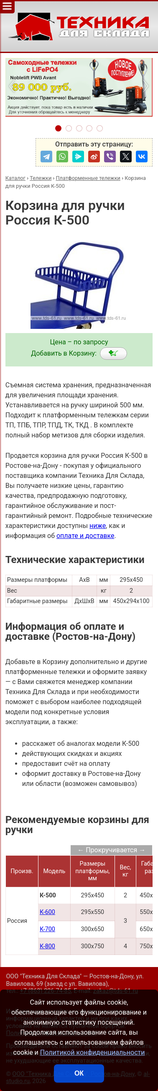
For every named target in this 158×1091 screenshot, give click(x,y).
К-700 (47, 929)
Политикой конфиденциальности (92, 1052)
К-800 (47, 946)
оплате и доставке (85, 536)
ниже (97, 526)
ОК (79, 1073)
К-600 (47, 912)
